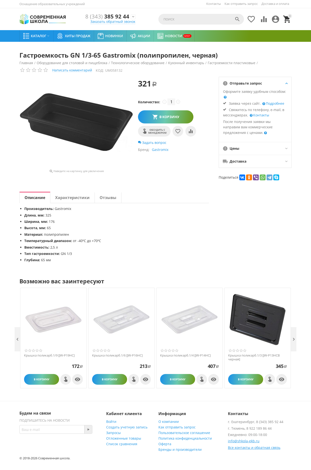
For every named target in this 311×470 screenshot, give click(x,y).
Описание (35, 197)
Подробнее (274, 103)
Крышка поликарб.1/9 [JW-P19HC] (49, 355)
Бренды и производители (180, 449)
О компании (168, 421)
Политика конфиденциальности (185, 438)
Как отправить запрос (241, 3)
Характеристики (72, 197)
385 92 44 (107, 17)
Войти (111, 421)
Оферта (164, 444)
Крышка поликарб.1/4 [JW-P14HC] (185, 355)
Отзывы (108, 197)
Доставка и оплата (275, 3)
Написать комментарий (72, 70)
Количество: (149, 102)
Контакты (213, 3)
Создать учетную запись (126, 427)
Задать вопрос (152, 142)
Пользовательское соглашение (184, 432)
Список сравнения (121, 444)
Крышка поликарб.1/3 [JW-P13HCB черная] (254, 357)
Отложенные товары (123, 438)
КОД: (100, 70)
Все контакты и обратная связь (254, 447)
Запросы (113, 432)
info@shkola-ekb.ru (243, 441)
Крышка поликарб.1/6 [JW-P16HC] (117, 355)
